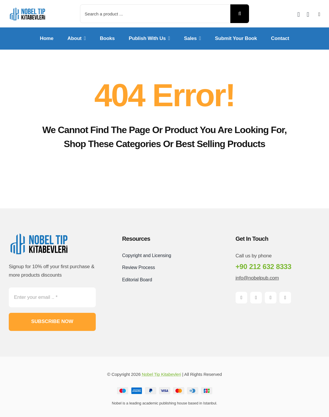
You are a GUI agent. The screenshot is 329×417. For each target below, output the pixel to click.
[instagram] (270, 297)
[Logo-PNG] (28, 9)
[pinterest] (285, 297)
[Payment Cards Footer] (164, 389)
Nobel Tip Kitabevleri (161, 374)
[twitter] (256, 297)
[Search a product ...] (155, 13)
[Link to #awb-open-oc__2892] (319, 14)
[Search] (239, 13)
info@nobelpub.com (257, 278)
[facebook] (241, 297)
